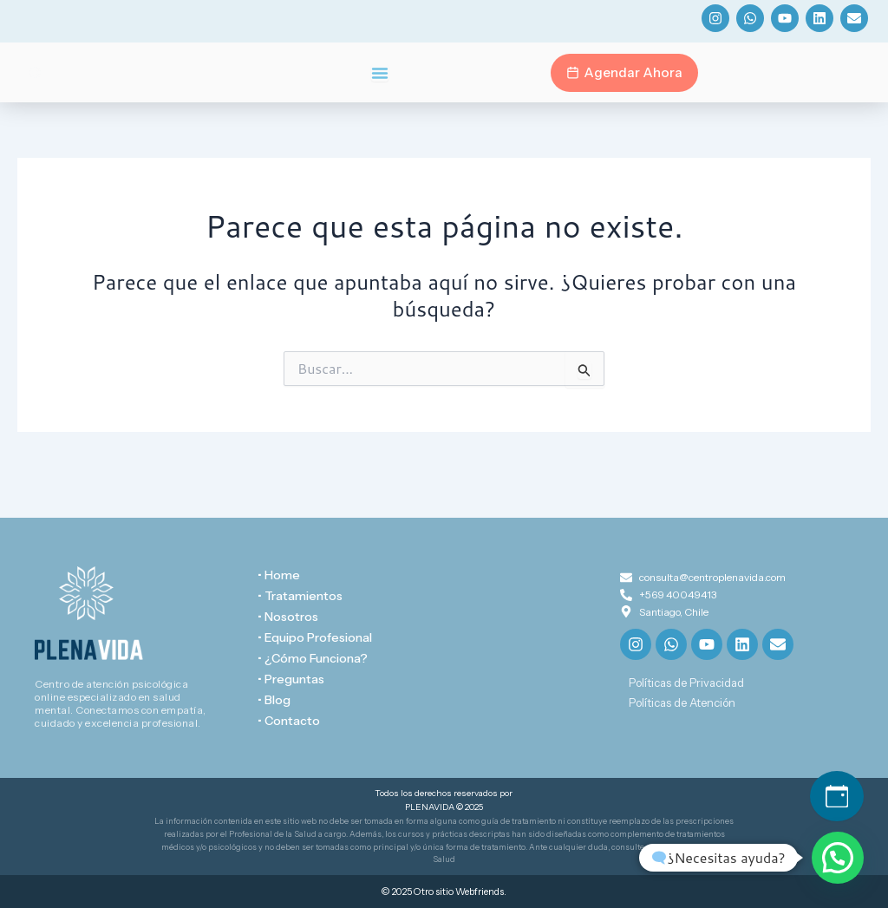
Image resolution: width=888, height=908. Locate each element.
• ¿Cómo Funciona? (313, 658)
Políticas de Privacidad (686, 682)
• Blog (274, 700)
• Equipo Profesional (315, 637)
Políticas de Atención (682, 702)
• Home (279, 575)
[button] (838, 858)
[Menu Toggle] (379, 73)
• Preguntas (291, 679)
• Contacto (289, 720)
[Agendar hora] (837, 796)
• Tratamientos (300, 596)
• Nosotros (288, 616)
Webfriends (479, 891)
